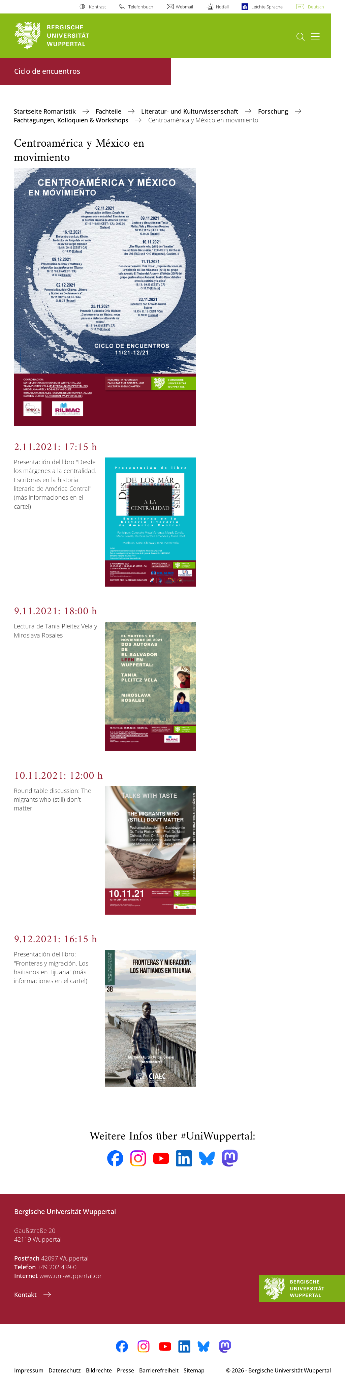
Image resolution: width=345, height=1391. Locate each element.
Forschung (274, 111)
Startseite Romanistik (45, 111)
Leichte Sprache (267, 7)
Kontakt (26, 1295)
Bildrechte (99, 1370)
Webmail (184, 7)
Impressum (28, 1370)
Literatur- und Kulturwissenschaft (190, 111)
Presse (125, 1370)
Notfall (222, 7)
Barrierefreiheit (159, 1370)
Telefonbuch (140, 7)
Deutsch (316, 7)
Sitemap (194, 1370)
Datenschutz (65, 1370)
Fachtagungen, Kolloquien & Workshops (72, 120)
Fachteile (109, 111)
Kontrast (97, 7)
